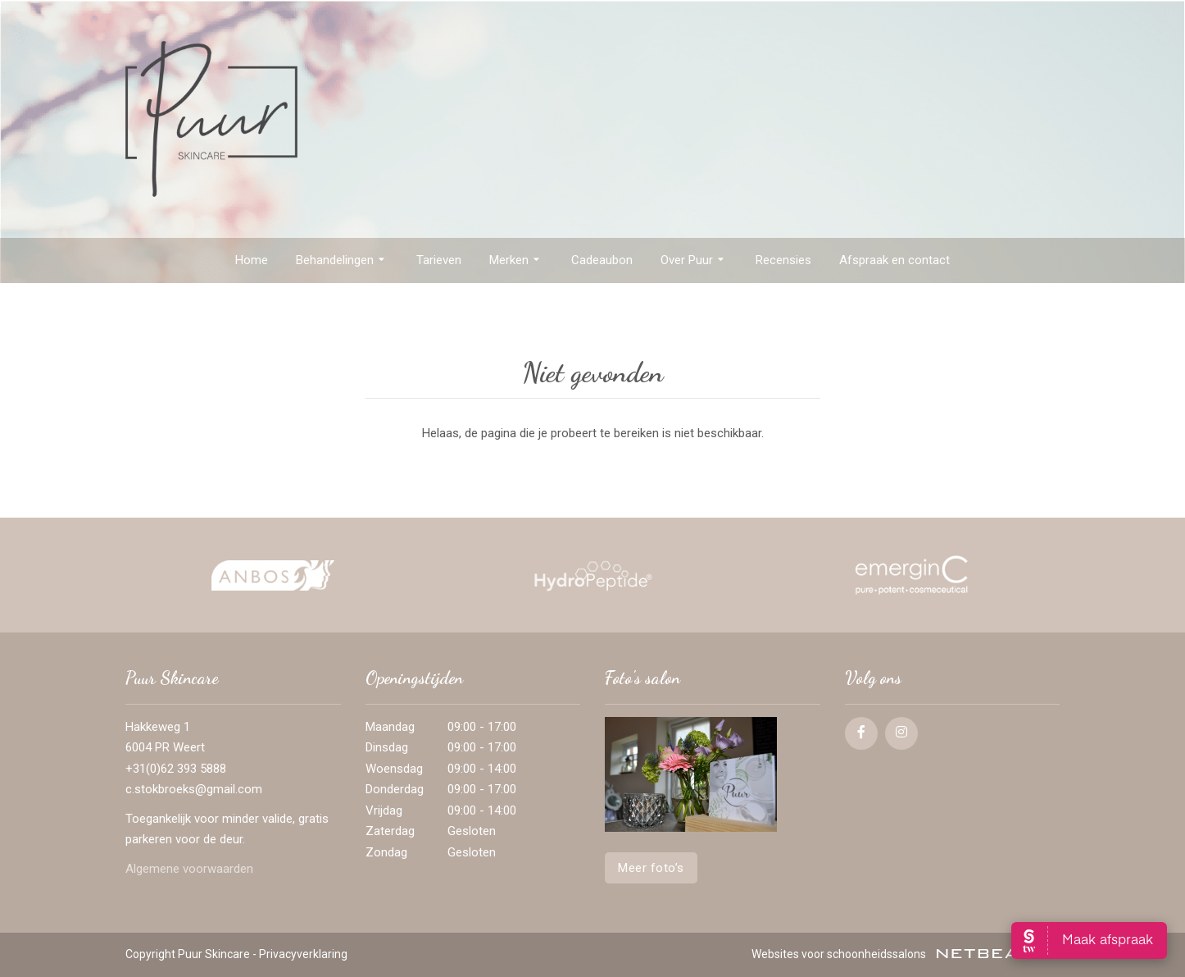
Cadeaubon (602, 260)
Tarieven (438, 260)
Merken (516, 261)
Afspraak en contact (894, 260)
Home (251, 260)
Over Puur (694, 261)
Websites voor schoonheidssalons (905, 954)
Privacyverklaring (303, 954)
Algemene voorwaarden (189, 868)
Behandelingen (342, 261)
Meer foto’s (651, 868)
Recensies (783, 260)
